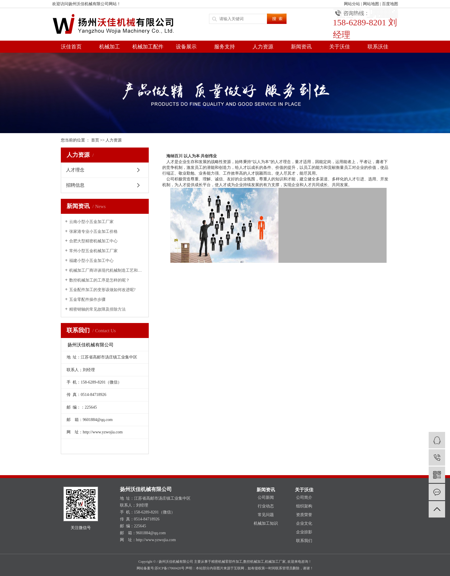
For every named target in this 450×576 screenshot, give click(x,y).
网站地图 (371, 4)
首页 (95, 140)
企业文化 (304, 523)
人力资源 (263, 47)
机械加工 (109, 47)
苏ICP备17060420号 (169, 568)
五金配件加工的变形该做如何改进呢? (102, 290)
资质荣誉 (304, 515)
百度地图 (390, 4)
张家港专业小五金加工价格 (93, 231)
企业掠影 (304, 532)
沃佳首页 (71, 47)
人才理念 (75, 169)
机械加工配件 (147, 47)
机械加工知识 (266, 523)
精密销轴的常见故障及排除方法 (97, 309)
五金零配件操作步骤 (87, 299)
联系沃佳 (378, 47)
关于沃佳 (339, 47)
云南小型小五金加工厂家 (91, 222)
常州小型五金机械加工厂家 (93, 251)
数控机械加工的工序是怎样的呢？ (99, 280)
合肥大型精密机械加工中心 (93, 241)
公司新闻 (266, 497)
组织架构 (304, 506)
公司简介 (304, 497)
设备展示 (186, 47)
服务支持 (224, 47)
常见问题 (266, 515)
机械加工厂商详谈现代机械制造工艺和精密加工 (106, 270)
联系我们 (304, 541)
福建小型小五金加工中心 (91, 260)
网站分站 (352, 4)
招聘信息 (75, 185)
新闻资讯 (301, 47)
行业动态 (266, 506)
